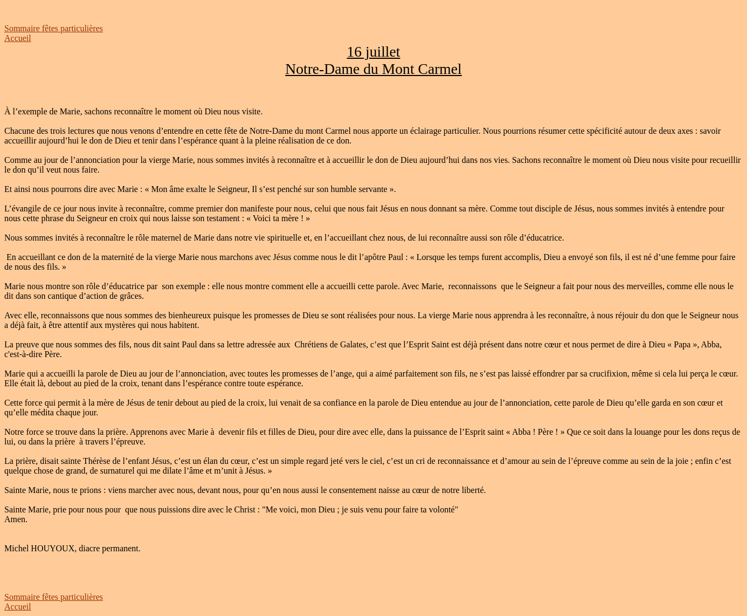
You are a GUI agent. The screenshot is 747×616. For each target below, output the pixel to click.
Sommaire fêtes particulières (53, 28)
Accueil (17, 38)
